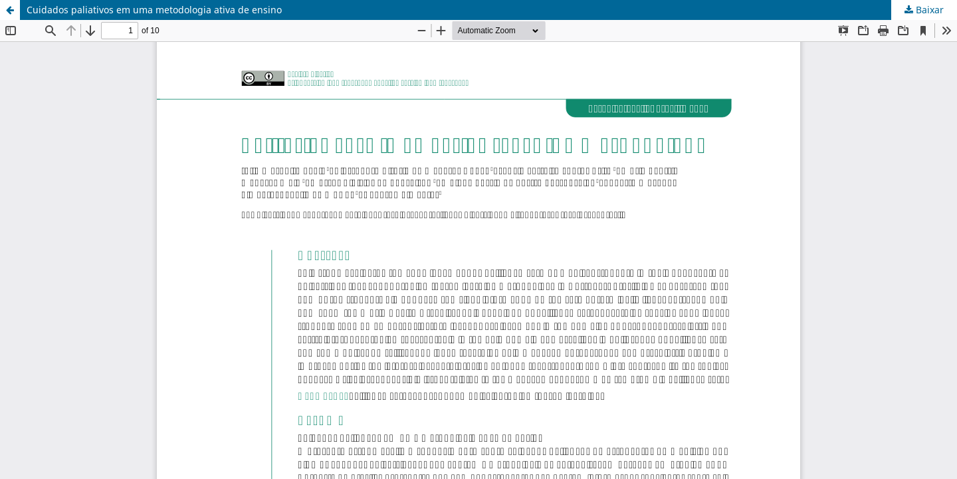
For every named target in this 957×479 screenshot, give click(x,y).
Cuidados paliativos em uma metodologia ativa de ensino (154, 9)
